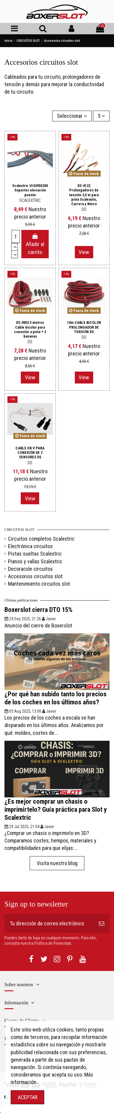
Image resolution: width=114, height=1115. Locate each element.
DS (84, 209)
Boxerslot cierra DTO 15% (38, 609)
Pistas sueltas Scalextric (35, 553)
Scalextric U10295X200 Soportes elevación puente (30, 190)
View (84, 252)
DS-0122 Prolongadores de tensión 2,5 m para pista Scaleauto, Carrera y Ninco (84, 194)
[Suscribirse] (102, 923)
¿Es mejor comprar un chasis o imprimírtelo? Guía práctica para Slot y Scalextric (55, 809)
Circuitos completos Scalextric (41, 539)
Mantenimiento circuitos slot (39, 584)
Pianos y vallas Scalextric (35, 561)
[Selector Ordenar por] (72, 116)
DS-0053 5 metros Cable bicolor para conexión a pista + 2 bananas (30, 329)
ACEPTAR (27, 1097)
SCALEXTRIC (30, 200)
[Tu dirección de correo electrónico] (49, 923)
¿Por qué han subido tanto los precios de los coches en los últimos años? (55, 698)
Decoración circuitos (30, 569)
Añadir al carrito (35, 244)
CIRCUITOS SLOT (19, 530)
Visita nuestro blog (57, 863)
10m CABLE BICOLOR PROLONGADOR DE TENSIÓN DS (84, 327)
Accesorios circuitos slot (35, 576)
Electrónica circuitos (30, 546)
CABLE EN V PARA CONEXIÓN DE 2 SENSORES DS (30, 452)
